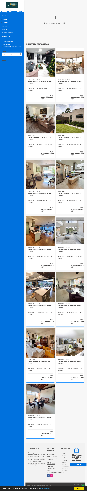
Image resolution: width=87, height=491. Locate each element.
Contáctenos (6, 36)
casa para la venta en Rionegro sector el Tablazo (70, 137)
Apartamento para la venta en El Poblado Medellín (40, 249)
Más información (45, 488)
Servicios (5, 26)
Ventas (4, 19)
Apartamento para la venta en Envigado (40, 418)
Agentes (4, 29)
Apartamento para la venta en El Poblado (40, 81)
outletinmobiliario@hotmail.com (12, 47)
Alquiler (5, 22)
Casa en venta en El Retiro (39, 361)
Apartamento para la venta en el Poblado (70, 249)
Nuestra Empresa (7, 33)
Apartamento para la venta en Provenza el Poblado (40, 305)
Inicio (4, 16)
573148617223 (7, 44)
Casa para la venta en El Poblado (40, 137)
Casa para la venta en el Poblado (70, 193)
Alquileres (64, 458)
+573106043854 (8, 42)
